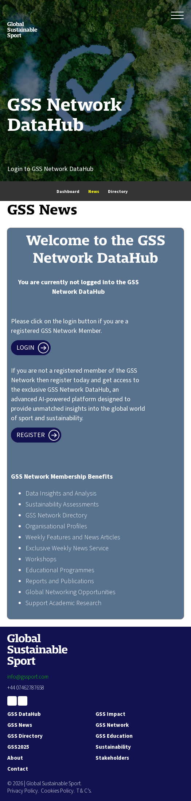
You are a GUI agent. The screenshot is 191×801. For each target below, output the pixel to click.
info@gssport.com (27, 677)
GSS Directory (25, 736)
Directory (118, 192)
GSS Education (114, 736)
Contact (17, 769)
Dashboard (67, 192)
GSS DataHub (24, 714)
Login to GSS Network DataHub (50, 169)
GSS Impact (110, 714)
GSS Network (112, 725)
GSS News (19, 725)
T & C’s (84, 791)
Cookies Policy (57, 791)
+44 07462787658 (25, 688)
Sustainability (113, 747)
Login (25, 347)
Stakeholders (112, 758)
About (15, 758)
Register (30, 435)
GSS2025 (18, 747)
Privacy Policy (22, 791)
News (93, 192)
